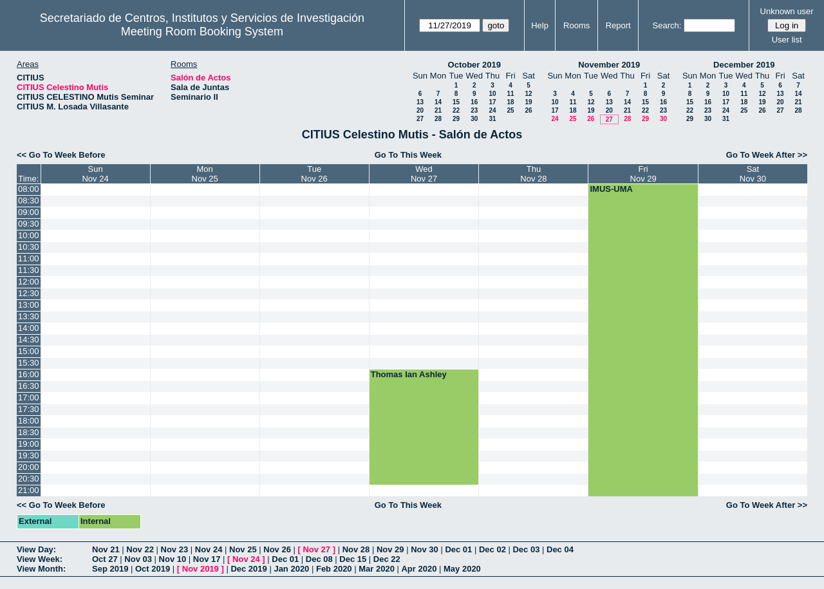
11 (510, 93)
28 (438, 118)
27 (420, 118)
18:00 (28, 420)
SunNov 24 (95, 173)
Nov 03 (138, 559)
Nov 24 (209, 549)
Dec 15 (352, 559)
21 (438, 110)
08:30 (28, 200)
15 (456, 102)
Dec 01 (458, 549)
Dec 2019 (248, 569)
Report (618, 25)
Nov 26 (277, 549)
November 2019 (609, 65)
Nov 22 (140, 549)
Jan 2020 (291, 569)
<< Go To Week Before (61, 155)
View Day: (36, 549)
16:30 (28, 386)
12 (528, 93)
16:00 (28, 374)
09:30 (28, 224)
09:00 (28, 212)
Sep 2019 (110, 569)
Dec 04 (560, 549)
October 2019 (474, 65)
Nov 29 (390, 549)
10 (492, 93)
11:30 (28, 270)
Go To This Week (408, 155)
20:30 (28, 478)
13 (420, 102)
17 (492, 102)
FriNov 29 (643, 173)
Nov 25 (243, 549)
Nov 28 (356, 549)
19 (528, 102)
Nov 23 (175, 549)
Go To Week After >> (766, 155)
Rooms (576, 25)
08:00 (28, 189)
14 (438, 102)
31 (492, 118)
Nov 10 (173, 559)
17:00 (28, 397)
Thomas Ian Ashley (409, 374)
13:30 (28, 316)
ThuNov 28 (533, 173)
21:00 (28, 490)
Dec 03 (525, 549)
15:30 (28, 363)
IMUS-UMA (611, 189)
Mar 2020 (377, 569)
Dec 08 (319, 559)
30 (474, 118)
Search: (667, 25)
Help (539, 25)
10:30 (28, 247)
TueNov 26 (314, 173)
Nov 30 (424, 549)
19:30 (28, 455)
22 (456, 110)
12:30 (28, 293)
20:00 (28, 467)
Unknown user (787, 11)
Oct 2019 (152, 569)
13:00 (28, 305)
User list (787, 39)
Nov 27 (316, 549)
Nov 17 (207, 559)
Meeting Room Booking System (202, 31)
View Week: (39, 559)
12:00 (28, 281)
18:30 (28, 432)
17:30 (28, 409)
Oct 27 (105, 559)
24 (492, 110)
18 (510, 102)
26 (528, 110)
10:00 (28, 235)
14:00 (28, 328)
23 (474, 110)
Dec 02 (492, 549)
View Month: (41, 569)
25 (510, 110)
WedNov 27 (424, 173)
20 (420, 110)
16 (474, 102)
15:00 (28, 351)
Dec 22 (386, 559)
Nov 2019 (200, 569)
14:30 (28, 339)
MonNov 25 (205, 173)
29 (456, 118)
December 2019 (743, 65)
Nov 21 (106, 549)
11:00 (28, 258)
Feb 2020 (334, 569)
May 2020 (462, 569)
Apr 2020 (418, 569)
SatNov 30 (753, 173)
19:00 (28, 444)
